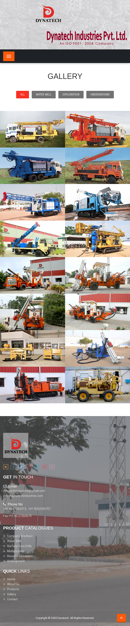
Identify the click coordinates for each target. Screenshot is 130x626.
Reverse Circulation (20, 556)
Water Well (14, 541)
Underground (16, 561)
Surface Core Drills (19, 546)
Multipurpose (16, 551)
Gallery (11, 594)
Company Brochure (20, 536)
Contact (12, 599)
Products (13, 589)
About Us (13, 584)
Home (11, 579)
